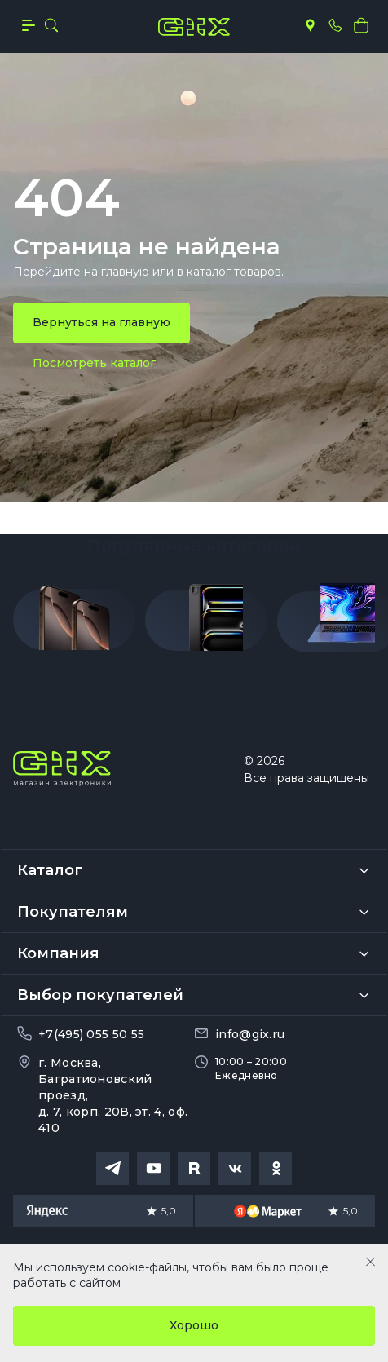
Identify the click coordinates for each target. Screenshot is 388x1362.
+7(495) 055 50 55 (91, 1034)
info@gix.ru (249, 1034)
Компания (58, 953)
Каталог (49, 870)
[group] (74, 624)
